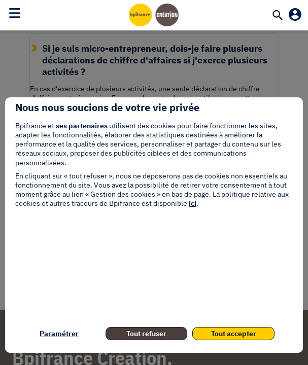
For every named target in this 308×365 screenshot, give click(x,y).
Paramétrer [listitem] (59, 333)
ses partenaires (82, 125)
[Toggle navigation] (14, 13)
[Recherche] (277, 16)
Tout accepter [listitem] (233, 333)
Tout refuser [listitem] (146, 333)
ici (192, 203)
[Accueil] (154, 14)
